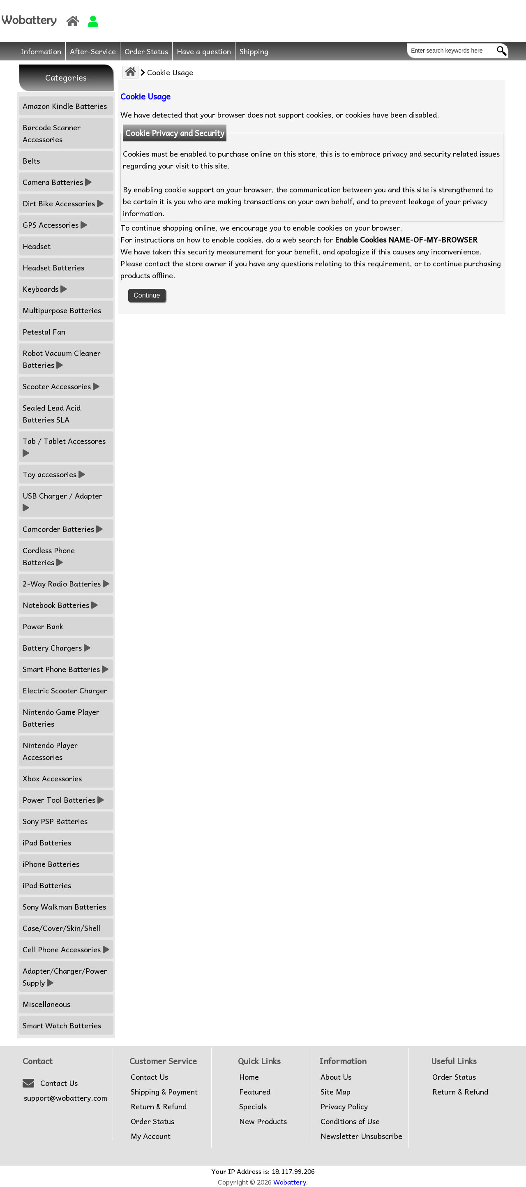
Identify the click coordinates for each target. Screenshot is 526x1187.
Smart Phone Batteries (65, 669)
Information (41, 51)
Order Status (146, 51)
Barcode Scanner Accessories (52, 133)
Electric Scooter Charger (65, 690)
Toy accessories (54, 474)
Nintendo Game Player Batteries (61, 718)
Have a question (204, 51)
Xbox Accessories (52, 778)
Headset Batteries (53, 267)
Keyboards (45, 289)
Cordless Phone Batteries (49, 556)
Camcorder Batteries (63, 529)
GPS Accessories (55, 225)
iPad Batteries (47, 842)
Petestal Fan (44, 331)
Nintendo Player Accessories (50, 751)
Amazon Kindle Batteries (65, 106)
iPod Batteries (47, 885)
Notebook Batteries (60, 605)
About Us (336, 1077)
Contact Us (59, 1083)
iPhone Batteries (51, 864)
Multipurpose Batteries (62, 310)
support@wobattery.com (65, 1097)
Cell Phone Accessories (66, 949)
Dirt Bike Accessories (63, 203)
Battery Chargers (56, 648)
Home (249, 1077)
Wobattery (289, 1181)
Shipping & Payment (164, 1091)
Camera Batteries (57, 182)
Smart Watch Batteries (62, 1025)
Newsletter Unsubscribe (361, 1136)
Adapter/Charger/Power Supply (65, 976)
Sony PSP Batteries (55, 821)
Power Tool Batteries (63, 800)
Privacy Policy (344, 1106)
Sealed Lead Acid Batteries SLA (52, 413)
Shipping (254, 51)
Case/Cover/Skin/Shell (62, 928)
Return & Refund (159, 1106)
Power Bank (43, 626)
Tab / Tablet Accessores (65, 447)
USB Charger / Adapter (63, 501)
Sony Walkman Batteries (64, 906)
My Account (151, 1136)
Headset (37, 246)
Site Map (336, 1091)
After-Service (93, 51)
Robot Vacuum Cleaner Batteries (62, 359)
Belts (31, 160)
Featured (254, 1091)
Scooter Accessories (61, 386)
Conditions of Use (350, 1121)
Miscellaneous (46, 1004)
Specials (253, 1106)
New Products (263, 1121)
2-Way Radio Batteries (66, 583)
